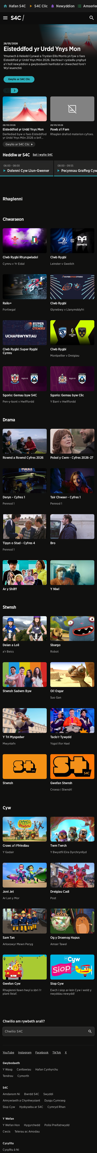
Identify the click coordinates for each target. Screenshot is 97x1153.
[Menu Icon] (5, 18)
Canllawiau (24, 1069)
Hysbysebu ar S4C (31, 1107)
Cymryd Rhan (56, 1107)
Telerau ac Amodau (27, 1131)
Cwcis (6, 1131)
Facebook (41, 1052)
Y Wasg (7, 1069)
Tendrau (8, 1076)
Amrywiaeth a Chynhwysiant (21, 1100)
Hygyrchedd (32, 1125)
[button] (6, 90)
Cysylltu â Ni (11, 1149)
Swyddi (48, 1094)
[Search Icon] (92, 18)
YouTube (8, 1052)
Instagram (24, 1052)
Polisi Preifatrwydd (56, 1125)
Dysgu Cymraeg (54, 1100)
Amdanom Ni (11, 1094)
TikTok (56, 1052)
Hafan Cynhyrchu (46, 1069)
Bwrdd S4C (31, 1094)
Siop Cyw (9, 1107)
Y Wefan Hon (11, 1125)
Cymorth (23, 1076)
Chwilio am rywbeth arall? (24, 1021)
